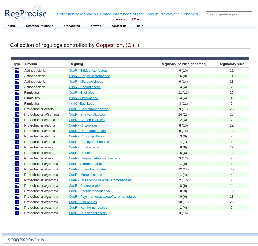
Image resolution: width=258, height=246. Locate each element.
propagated (72, 25)
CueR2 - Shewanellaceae (88, 213)
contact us (119, 25)
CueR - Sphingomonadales (89, 142)
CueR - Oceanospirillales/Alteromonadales (100, 180)
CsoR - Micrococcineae (86, 81)
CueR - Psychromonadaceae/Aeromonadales (102, 197)
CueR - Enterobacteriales (87, 169)
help (140, 25)
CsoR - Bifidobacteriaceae (88, 71)
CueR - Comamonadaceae (88, 109)
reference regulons (39, 25)
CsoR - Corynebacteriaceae (89, 76)
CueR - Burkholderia (84, 147)
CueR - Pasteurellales (85, 186)
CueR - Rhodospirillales (86, 136)
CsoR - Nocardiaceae (85, 87)
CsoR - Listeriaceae (83, 98)
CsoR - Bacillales (81, 92)
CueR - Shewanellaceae (87, 114)
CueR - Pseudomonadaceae (90, 191)
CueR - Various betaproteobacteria (94, 158)
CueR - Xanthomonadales (88, 207)
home (12, 25)
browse (95, 25)
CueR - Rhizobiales (83, 125)
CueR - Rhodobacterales (87, 131)
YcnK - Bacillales (81, 103)
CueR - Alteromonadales (87, 164)
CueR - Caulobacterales (87, 120)
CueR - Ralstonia (81, 153)
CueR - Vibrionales (83, 202)
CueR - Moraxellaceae (85, 175)
